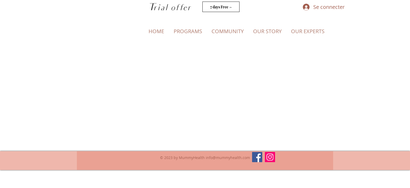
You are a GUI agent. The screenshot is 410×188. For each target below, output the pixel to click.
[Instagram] (270, 157)
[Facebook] (257, 157)
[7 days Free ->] (221, 7)
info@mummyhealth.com (228, 157)
